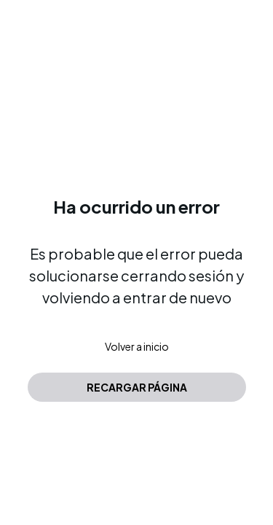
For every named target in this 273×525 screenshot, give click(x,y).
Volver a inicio (137, 346)
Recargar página (137, 387)
